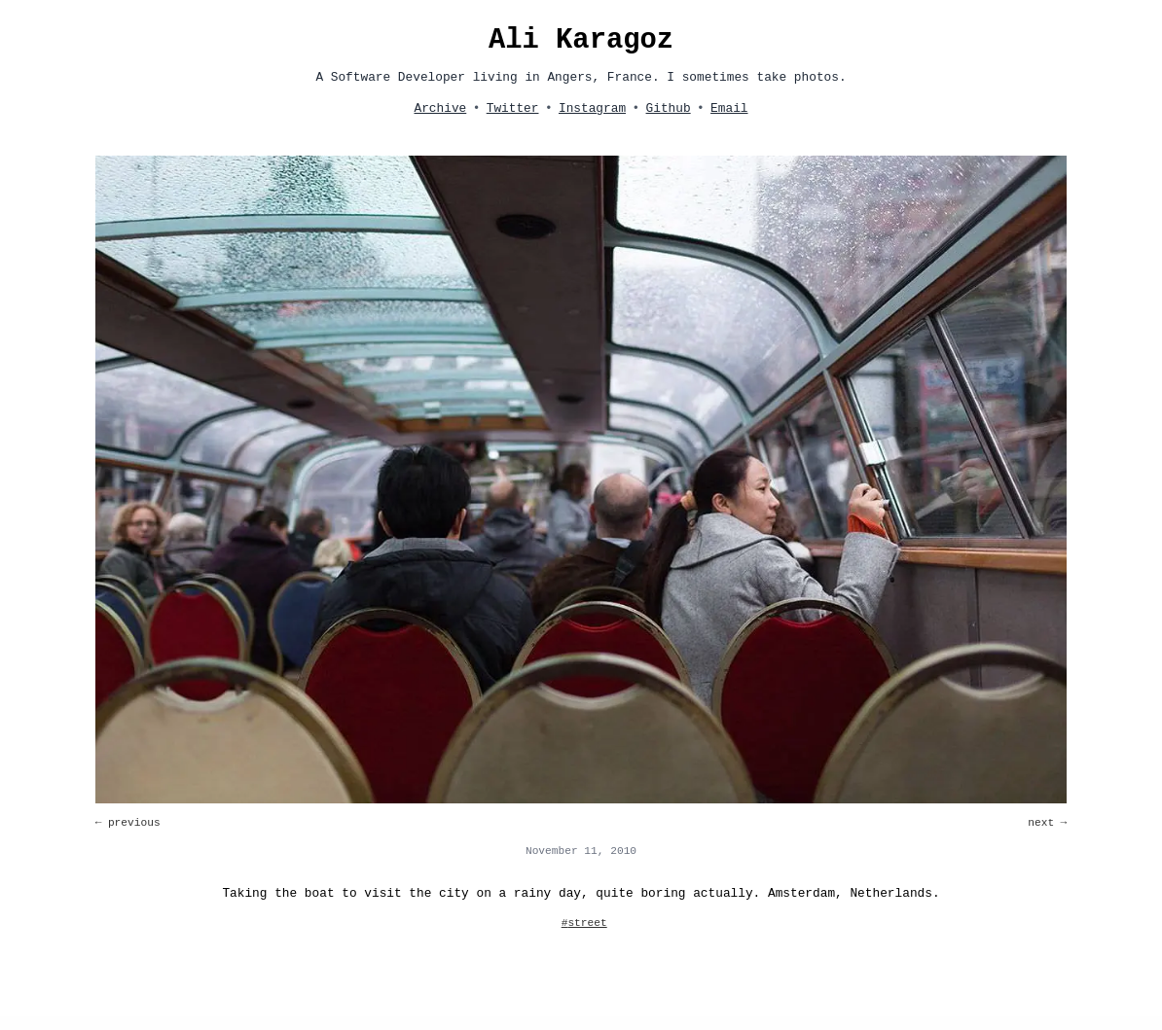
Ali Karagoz (581, 40)
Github (668, 108)
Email (728, 108)
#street (584, 923)
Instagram (592, 108)
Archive (440, 108)
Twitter (513, 108)
